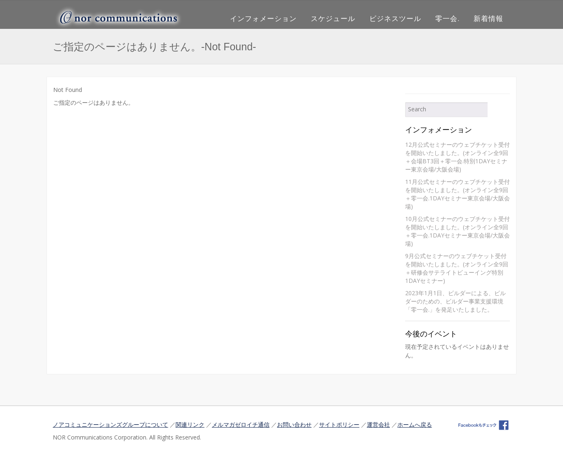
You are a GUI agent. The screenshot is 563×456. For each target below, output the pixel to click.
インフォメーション (263, 18)
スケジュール (333, 18)
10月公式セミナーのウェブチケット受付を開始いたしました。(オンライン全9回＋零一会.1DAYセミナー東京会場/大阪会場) (457, 231)
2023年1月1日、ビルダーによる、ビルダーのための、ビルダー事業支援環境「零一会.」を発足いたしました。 (455, 301)
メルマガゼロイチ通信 (241, 424)
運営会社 (378, 424)
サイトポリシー (339, 424)
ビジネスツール (395, 18)
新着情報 (488, 18)
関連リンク (190, 424)
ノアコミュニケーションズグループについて (110, 424)
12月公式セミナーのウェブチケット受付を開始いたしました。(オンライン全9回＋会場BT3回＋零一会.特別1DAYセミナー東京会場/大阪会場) (457, 157)
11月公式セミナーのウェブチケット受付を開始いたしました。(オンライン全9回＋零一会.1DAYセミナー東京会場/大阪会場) (457, 194)
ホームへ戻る (414, 424)
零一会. (447, 18)
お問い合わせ (294, 424)
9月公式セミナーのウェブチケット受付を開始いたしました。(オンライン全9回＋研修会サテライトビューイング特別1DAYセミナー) (456, 268)
